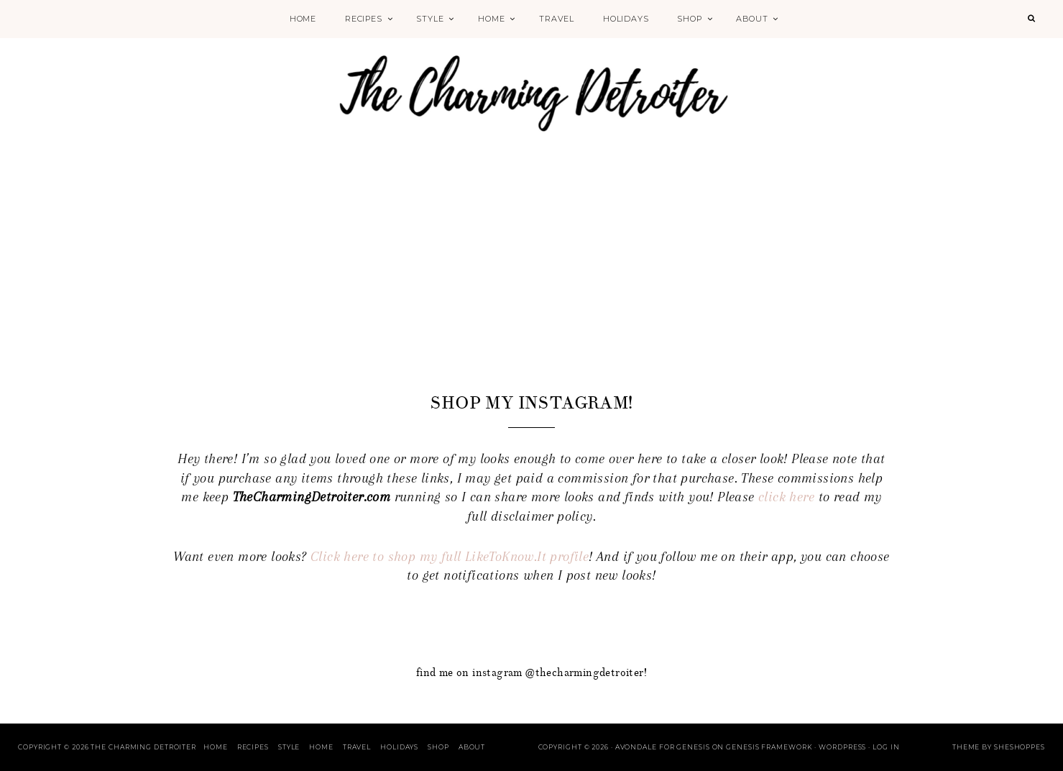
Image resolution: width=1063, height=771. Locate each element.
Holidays (626, 19)
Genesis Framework (769, 747)
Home (303, 19)
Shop (689, 19)
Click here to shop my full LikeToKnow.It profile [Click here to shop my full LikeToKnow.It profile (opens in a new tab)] (449, 557)
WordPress (842, 747)
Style (429, 19)
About (752, 19)
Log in (886, 747)
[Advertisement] (532, 282)
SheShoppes (1019, 747)
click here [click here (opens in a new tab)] (786, 497)
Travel (556, 19)
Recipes (363, 19)
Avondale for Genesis (662, 747)
